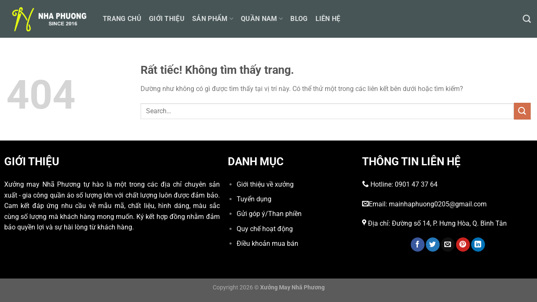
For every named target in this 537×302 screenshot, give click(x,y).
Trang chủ (122, 19)
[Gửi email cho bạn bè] (448, 244)
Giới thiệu (167, 19)
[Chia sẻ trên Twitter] (433, 244)
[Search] (527, 19)
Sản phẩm (212, 19)
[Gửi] (522, 111)
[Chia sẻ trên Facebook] (418, 244)
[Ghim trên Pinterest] (463, 244)
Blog (299, 19)
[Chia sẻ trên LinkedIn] (478, 244)
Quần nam (262, 19)
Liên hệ (328, 19)
